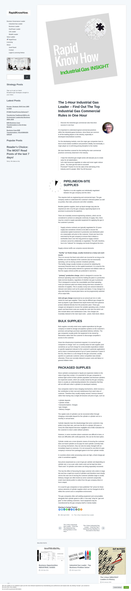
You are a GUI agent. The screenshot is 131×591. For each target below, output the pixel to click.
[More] (81, 509)
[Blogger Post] (69, 509)
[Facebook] (59, 509)
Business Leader (14, 26)
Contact (11, 50)
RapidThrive (11, 39)
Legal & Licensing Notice (16, 52)
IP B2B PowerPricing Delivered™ (18, 112)
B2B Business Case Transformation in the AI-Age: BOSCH (17, 125)
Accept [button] (126, 587)
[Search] (27, 77)
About (8, 45)
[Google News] (72, 509)
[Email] (79, 509)
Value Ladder (11, 37)
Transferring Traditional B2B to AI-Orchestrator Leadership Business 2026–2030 (18, 117)
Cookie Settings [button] (117, 587)
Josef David (12, 47)
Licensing (10, 42)
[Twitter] (62, 509)
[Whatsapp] (67, 509)
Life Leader (12, 31)
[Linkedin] (64, 509)
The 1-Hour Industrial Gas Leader (84, 515)
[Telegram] (74, 509)
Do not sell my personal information (11, 589)
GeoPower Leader (14, 29)
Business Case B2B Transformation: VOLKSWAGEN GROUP (17, 132)
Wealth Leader (13, 34)
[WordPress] (76, 509)
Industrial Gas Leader (15, 24)
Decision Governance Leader (16, 21)
